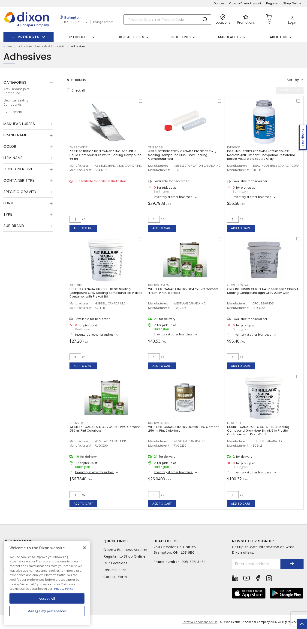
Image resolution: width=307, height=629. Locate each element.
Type (7, 214)
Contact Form (115, 576)
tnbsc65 (155, 147)
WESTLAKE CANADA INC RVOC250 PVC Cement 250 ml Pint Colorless (183, 429)
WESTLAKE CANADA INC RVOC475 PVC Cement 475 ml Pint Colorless (183, 291)
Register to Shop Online (283, 3)
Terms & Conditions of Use (199, 622)
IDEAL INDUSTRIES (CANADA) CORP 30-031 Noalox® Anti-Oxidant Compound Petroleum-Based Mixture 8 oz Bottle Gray (262, 155)
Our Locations (115, 563)
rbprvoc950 (80, 423)
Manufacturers (233, 37)
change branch (103, 22)
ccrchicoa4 (238, 285)
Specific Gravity (20, 191)
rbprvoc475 (158, 285)
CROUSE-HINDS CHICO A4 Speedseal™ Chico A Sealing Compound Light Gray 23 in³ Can (263, 291)
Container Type (18, 180)
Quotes (219, 3)
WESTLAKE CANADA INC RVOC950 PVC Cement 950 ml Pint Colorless (104, 429)
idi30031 (233, 147)
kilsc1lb (75, 285)
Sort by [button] (293, 79)
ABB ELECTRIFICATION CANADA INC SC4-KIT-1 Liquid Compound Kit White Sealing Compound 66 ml (105, 155)
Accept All (47, 598)
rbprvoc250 (158, 423)
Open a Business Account (125, 549)
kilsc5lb (234, 423)
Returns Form (115, 570)
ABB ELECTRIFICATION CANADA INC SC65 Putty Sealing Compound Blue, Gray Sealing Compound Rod (182, 155)
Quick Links (115, 541)
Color (9, 146)
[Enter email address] (256, 564)
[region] (47, 583)
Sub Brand (13, 225)
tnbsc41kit (78, 147)
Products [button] (28, 36)
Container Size (18, 169)
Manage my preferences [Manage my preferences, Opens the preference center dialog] (47, 611)
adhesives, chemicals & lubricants (41, 46)
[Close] (84, 548)
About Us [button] (278, 37)
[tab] (28, 82)
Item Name (13, 157)
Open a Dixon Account (245, 3)
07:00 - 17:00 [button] (73, 22)
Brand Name (15, 135)
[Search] (167, 19)
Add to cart (83, 228)
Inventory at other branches (173, 197)
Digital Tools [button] (131, 37)
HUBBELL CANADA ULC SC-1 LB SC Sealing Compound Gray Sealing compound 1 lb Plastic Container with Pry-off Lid (105, 292)
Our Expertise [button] (77, 37)
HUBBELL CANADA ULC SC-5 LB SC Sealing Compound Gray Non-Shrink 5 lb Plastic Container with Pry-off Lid (258, 430)
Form (8, 203)
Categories (15, 82)
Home (7, 46)
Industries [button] (181, 37)
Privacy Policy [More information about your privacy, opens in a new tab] (63, 588)
